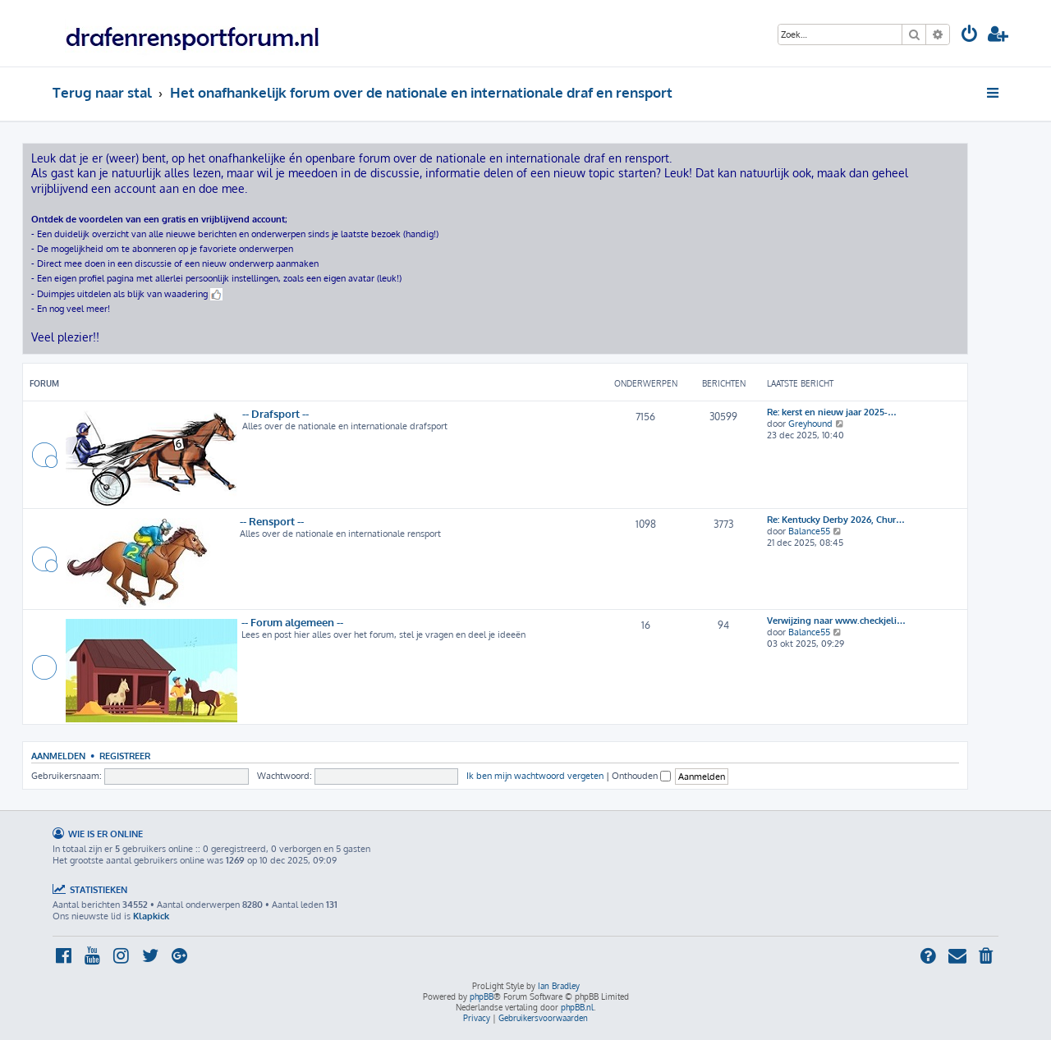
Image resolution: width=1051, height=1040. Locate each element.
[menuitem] (969, 36)
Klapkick (151, 916)
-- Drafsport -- (275, 413)
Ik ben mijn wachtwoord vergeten (535, 775)
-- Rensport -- (272, 521)
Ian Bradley (559, 986)
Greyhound (810, 423)
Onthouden (641, 775)
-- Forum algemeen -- (292, 622)
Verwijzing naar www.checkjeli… (836, 620)
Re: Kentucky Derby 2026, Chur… (836, 519)
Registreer (124, 755)
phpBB (481, 996)
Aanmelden (58, 755)
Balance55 (809, 531)
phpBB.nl (577, 1007)
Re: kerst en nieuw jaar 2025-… (832, 412)
